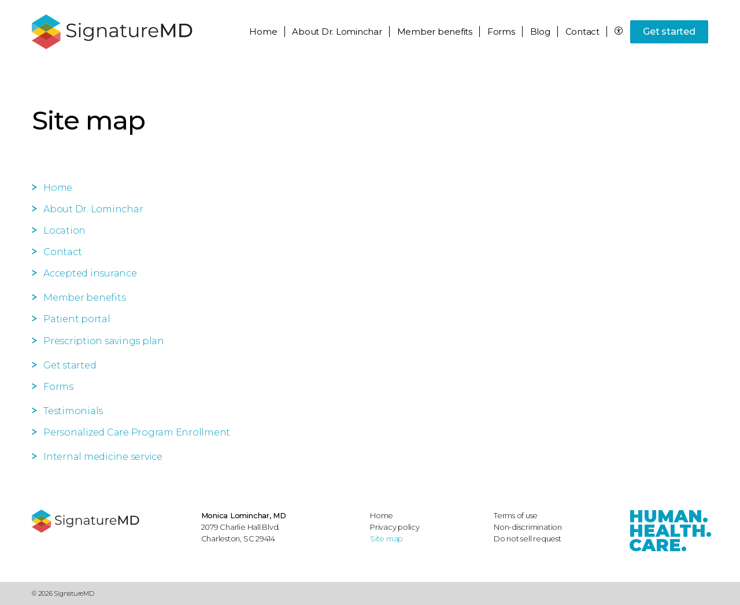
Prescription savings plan (103, 340)
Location (64, 230)
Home (263, 31)
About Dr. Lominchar (93, 209)
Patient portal (76, 318)
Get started (669, 31)
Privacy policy (395, 527)
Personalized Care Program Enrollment (136, 432)
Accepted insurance (90, 273)
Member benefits (84, 297)
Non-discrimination (528, 527)
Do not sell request (527, 538)
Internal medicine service (102, 456)
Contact (582, 31)
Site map (386, 538)
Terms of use (516, 515)
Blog (540, 31)
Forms (501, 31)
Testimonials (73, 410)
